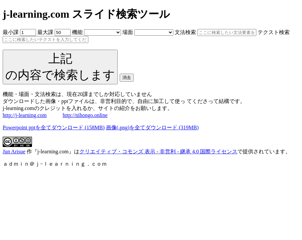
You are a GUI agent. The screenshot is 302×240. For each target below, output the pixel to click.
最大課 (45, 32)
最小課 (11, 32)
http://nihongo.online (85, 115)
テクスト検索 (274, 32)
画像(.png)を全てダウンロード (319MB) (152, 127)
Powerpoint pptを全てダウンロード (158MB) (54, 127)
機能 (77, 32)
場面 (127, 32)
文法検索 (185, 32)
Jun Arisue (14, 151)
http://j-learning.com (25, 115)
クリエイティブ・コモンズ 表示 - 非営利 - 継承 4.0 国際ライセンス (158, 151)
